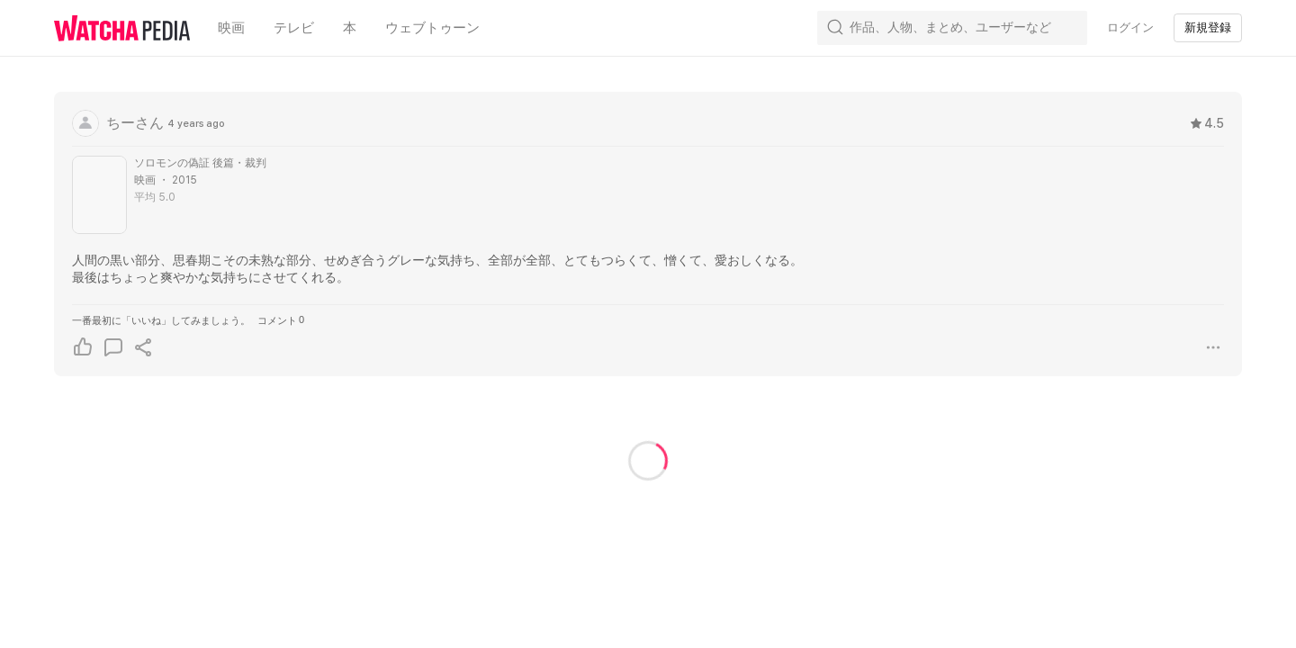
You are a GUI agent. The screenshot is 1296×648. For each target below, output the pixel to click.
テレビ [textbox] (294, 28)
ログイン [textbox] (1130, 27)
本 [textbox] (349, 28)
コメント (280, 320)
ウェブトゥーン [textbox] (432, 28)
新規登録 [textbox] (1207, 27)
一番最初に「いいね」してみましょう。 (161, 320)
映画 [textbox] (231, 28)
